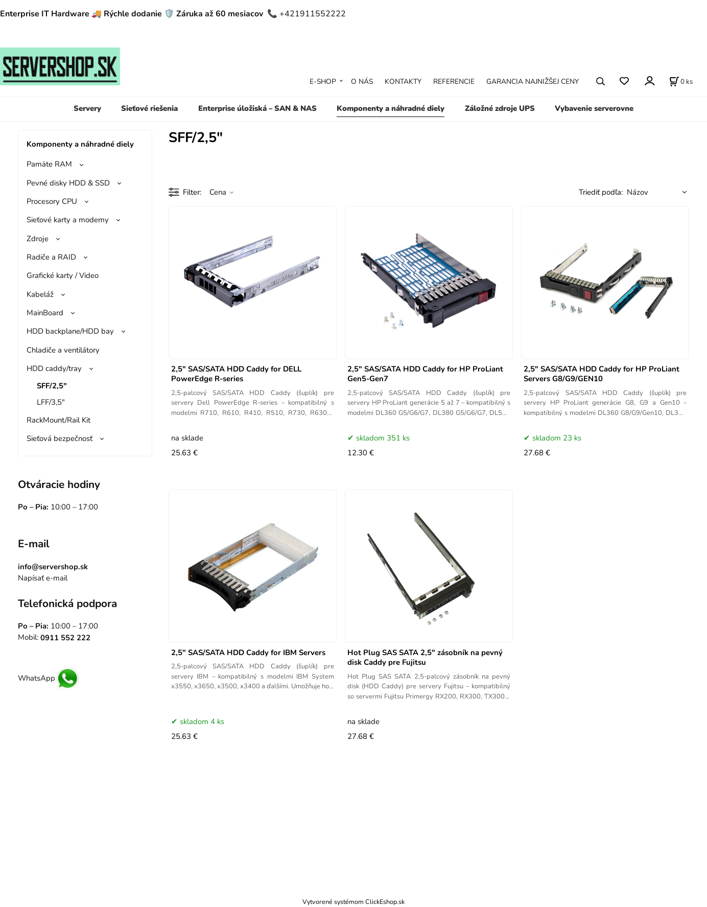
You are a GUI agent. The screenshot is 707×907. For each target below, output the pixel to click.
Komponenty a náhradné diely (390, 108)
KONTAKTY (403, 81)
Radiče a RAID (51, 257)
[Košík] (681, 81)
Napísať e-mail (42, 578)
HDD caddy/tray (54, 368)
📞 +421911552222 (306, 13)
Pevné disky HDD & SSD (68, 183)
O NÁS (362, 81)
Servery (87, 108)
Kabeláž (40, 294)
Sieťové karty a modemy (68, 220)
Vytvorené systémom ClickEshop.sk (353, 901)
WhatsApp (49, 678)
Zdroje (38, 239)
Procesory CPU (52, 201)
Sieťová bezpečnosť (59, 438)
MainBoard (45, 313)
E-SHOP (323, 81)
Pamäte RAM (49, 164)
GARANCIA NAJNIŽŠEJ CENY (532, 81)
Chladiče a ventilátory (63, 350)
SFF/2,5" (52, 386)
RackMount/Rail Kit (58, 420)
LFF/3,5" (51, 402)
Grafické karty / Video (63, 275)
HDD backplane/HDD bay (70, 331)
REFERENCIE (454, 81)
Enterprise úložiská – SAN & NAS (257, 108)
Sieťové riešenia (149, 108)
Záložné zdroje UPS (500, 108)
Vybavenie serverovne (594, 108)
